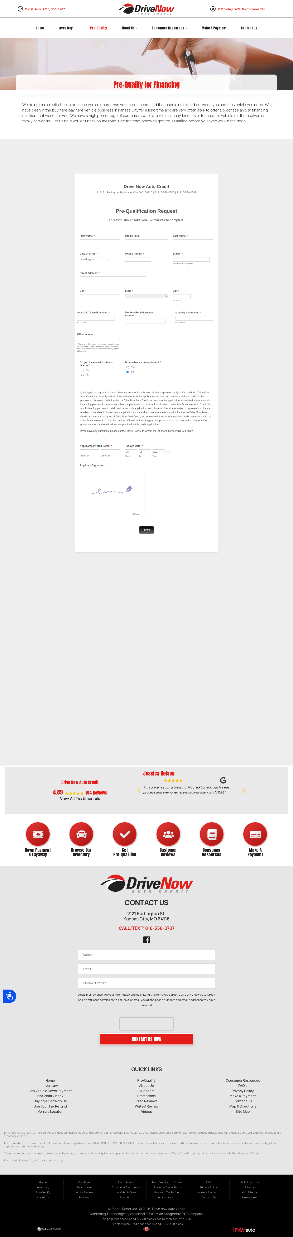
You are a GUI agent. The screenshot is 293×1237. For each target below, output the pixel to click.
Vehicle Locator (167, 1197)
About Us (129, 27)
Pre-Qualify (98, 27)
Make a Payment (214, 27)
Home (40, 27)
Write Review (84, 1192)
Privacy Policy (209, 1187)
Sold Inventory (250, 1182)
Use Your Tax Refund (167, 1192)
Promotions (84, 1187)
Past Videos (126, 1182)
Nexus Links (250, 1197)
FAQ (208, 1182)
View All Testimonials (80, 798)
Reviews (84, 1197)
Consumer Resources (169, 27)
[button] (139, 790)
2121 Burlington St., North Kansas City (241, 9)
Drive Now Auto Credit (169, 1209)
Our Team (84, 1182)
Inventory (67, 27)
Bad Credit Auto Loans (167, 1182)
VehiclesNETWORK (144, 1214)
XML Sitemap (250, 1192)
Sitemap (250, 1187)
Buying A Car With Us (167, 1187)
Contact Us (249, 27)
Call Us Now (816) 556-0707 (45, 9)
